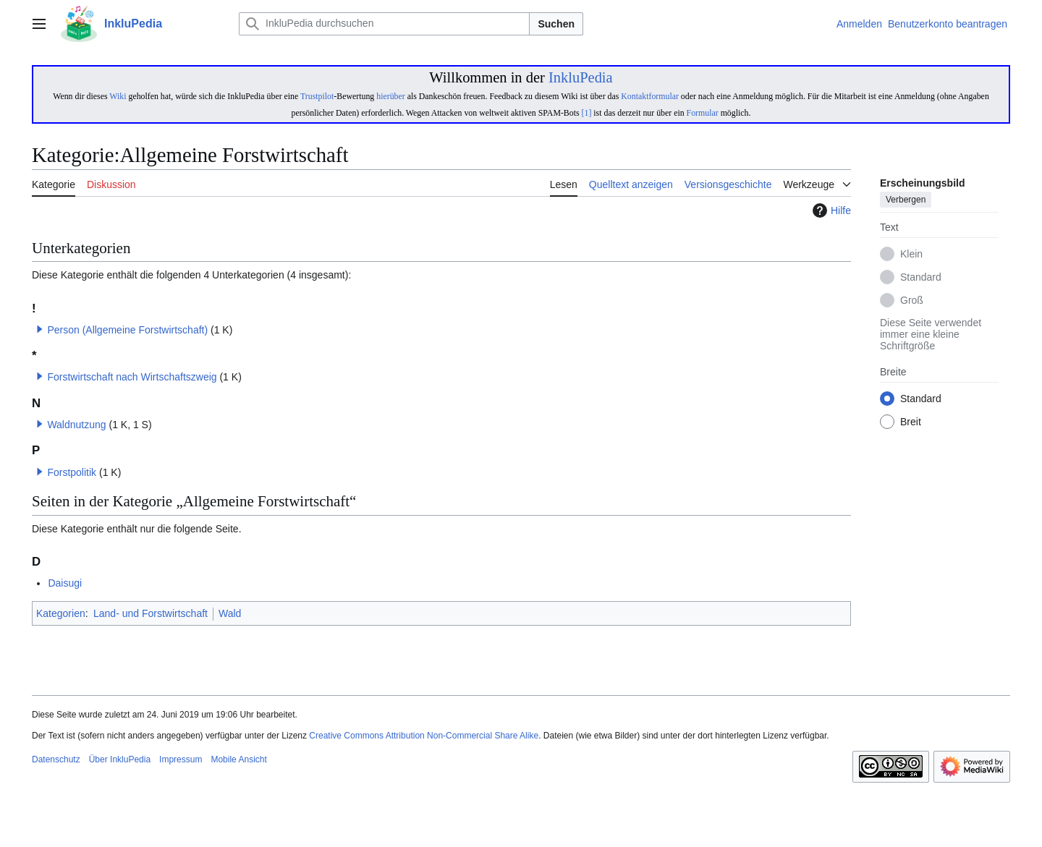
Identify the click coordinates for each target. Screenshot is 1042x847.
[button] (40, 329)
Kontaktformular (650, 96)
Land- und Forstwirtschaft (150, 613)
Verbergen (905, 200)
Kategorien (60, 613)
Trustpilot (317, 96)
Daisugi (65, 583)
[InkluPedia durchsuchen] (384, 23)
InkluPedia (580, 77)
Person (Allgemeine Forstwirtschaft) (127, 330)
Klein (911, 254)
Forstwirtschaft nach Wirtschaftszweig (131, 377)
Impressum (180, 759)
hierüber (390, 96)
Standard (920, 278)
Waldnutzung (76, 424)
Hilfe (830, 210)
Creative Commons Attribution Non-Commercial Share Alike (423, 736)
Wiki (117, 96)
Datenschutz (56, 759)
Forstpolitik (71, 472)
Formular (703, 113)
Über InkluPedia (120, 759)
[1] (587, 113)
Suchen (556, 24)
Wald (230, 613)
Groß (911, 301)
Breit (910, 422)
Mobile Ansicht (238, 759)
